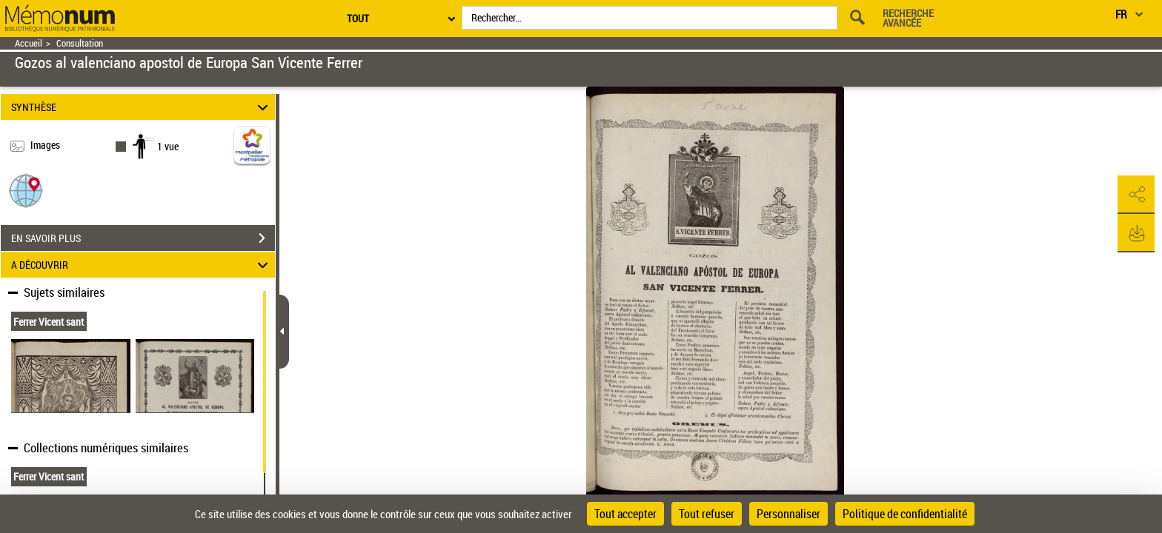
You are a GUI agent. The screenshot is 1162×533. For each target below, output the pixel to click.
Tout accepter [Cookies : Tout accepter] (625, 514)
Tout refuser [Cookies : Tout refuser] (706, 514)
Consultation (79, 43)
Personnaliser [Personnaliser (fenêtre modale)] (788, 514)
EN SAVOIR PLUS (143, 238)
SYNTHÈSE (142, 107)
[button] (25, 190)
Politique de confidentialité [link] (905, 514)
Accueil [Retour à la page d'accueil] (28, 43)
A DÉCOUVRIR (142, 265)
